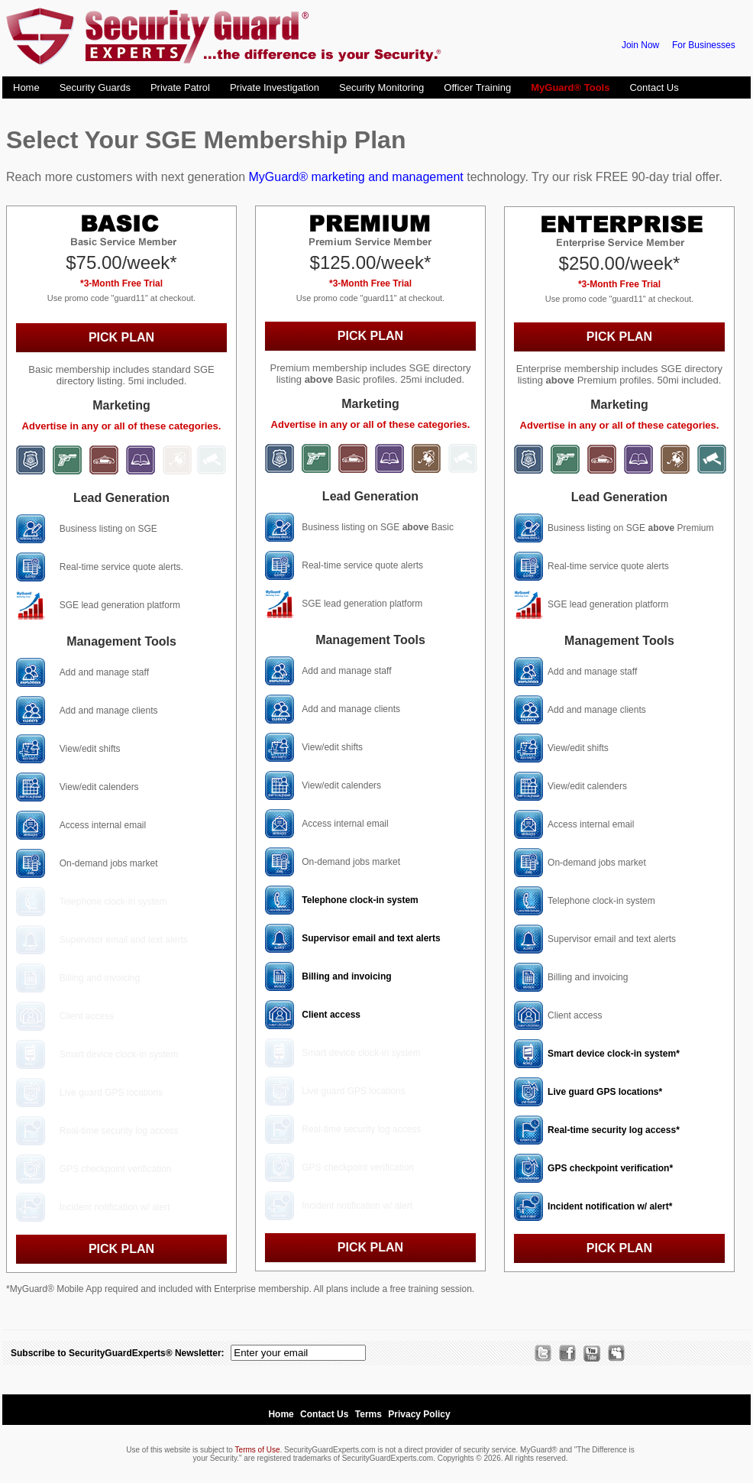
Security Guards (95, 87)
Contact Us (653, 87)
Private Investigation (274, 87)
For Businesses (703, 45)
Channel (588, 1353)
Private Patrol (180, 87)
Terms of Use (257, 1450)
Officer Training (477, 87)
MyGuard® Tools (570, 87)
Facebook (563, 1353)
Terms (368, 1414)
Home (26, 87)
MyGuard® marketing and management (355, 176)
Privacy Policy (419, 1414)
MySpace (612, 1353)
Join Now (640, 45)
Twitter (539, 1353)
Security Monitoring (381, 87)
